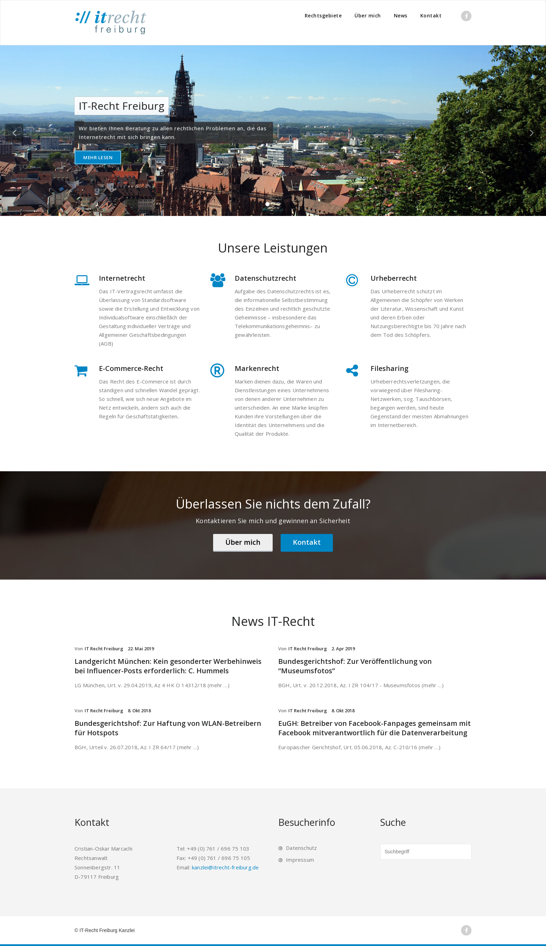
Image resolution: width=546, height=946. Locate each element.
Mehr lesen (97, 157)
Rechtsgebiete (323, 15)
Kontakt (431, 15)
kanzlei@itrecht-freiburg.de (225, 867)
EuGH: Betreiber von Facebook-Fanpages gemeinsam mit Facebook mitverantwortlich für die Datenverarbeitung (374, 728)
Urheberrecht (393, 278)
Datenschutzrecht (265, 278)
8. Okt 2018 (139, 710)
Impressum (300, 859)
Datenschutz (301, 847)
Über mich (367, 15)
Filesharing (389, 368)
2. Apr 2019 (343, 648)
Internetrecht (122, 278)
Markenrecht (257, 368)
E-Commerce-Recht (131, 368)
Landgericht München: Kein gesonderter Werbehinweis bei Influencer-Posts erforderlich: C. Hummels (168, 666)
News (400, 15)
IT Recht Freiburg (104, 648)
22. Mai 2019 (141, 648)
